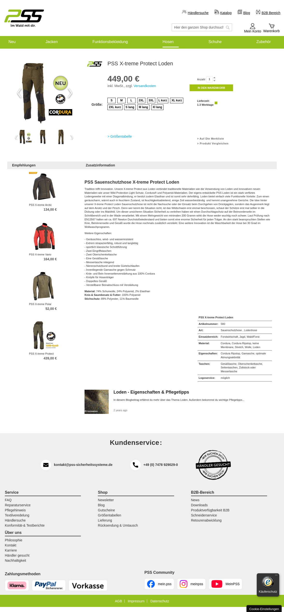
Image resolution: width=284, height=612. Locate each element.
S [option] (112, 100)
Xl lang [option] (157, 107)
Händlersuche (198, 13)
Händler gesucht (17, 555)
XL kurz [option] (176, 100)
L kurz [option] (162, 100)
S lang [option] (130, 107)
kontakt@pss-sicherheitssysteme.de (83, 465)
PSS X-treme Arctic (40, 204)
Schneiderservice (204, 515)
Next (70, 93)
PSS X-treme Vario (40, 254)
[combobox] (202, 27)
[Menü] (276, 576)
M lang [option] (143, 107)
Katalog (226, 13)
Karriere (11, 550)
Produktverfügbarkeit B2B (210, 510)
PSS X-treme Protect (41, 353)
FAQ (8, 500)
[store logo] (24, 18)
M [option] (121, 100)
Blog (246, 13)
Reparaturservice (18, 505)
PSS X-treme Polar (40, 304)
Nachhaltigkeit (15, 560)
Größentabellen (109, 515)
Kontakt (10, 545)
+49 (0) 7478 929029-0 (160, 465)
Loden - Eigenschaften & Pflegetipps (151, 392)
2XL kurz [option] (115, 107)
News (195, 500)
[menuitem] (11, 41)
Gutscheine (106, 510)
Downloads (199, 505)
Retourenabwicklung (206, 520)
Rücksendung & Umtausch (118, 525)
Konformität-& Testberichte (25, 525)
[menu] (142, 41)
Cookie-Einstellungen (264, 609)
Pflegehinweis (15, 510)
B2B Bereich (271, 13)
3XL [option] (151, 100)
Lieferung (105, 520)
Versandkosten (145, 86)
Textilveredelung (17, 515)
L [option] (131, 100)
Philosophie (13, 540)
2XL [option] (141, 100)
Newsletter (106, 500)
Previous (19, 93)
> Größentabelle (119, 136)
